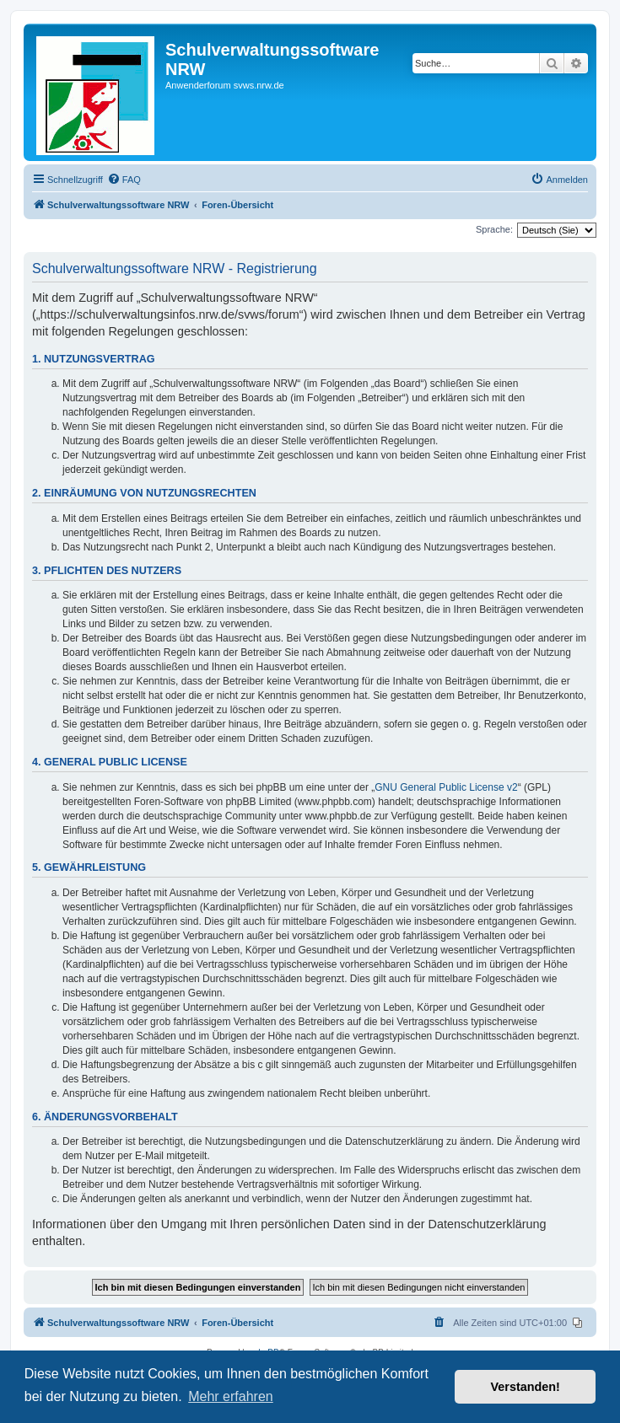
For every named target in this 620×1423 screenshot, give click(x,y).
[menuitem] (124, 179)
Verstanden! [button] (525, 1386)
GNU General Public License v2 (446, 787)
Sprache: (494, 229)
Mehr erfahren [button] (230, 1396)
